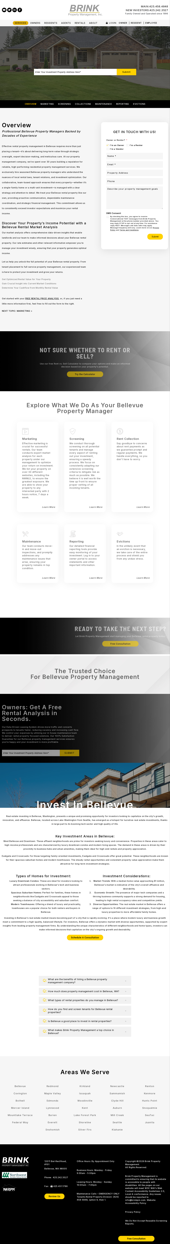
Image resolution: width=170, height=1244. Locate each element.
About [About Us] (93, 23)
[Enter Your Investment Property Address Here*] (75, 72)
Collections (83, 104)
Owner (123, 23)
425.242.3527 (159, 10)
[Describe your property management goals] (134, 197)
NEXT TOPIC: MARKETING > (17, 311)
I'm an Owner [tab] (117, 145)
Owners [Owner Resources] (35, 23)
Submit (126, 72)
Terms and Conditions (129, 230)
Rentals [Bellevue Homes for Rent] (80, 23)
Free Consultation (136, 1238)
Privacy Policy (132, 1212)
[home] (85, 9)
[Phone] (134, 181)
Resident (136, 23)
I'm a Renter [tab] (136, 145)
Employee (151, 23)
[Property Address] (134, 173)
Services (20, 23)
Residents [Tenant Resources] (50, 23)
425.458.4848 (158, 6)
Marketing (47, 104)
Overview (30, 104)
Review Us (54, 1196)
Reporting (122, 104)
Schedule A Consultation (85, 937)
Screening (64, 104)
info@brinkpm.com (135, 1200)
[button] (4, 10)
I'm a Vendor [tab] (117, 149)
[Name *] (134, 156)
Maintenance (103, 104)
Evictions (139, 104)
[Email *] (134, 164)
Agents (66, 23)
